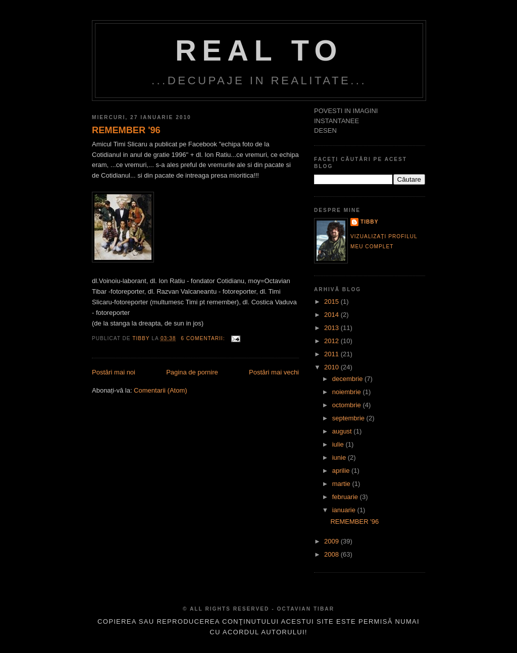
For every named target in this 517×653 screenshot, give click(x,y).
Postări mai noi (113, 372)
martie (342, 483)
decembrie (348, 379)
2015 (332, 301)
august (343, 431)
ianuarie (344, 510)
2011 (332, 354)
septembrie (349, 418)
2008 (332, 554)
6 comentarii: (204, 338)
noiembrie (347, 392)
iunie (340, 457)
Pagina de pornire (192, 372)
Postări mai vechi (274, 372)
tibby (369, 222)
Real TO (259, 50)
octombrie (347, 405)
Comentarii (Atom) (160, 390)
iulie (339, 444)
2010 (332, 367)
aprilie (341, 470)
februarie (346, 497)
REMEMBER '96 (126, 130)
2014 (332, 314)
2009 (332, 541)
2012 (332, 341)
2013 (332, 328)
